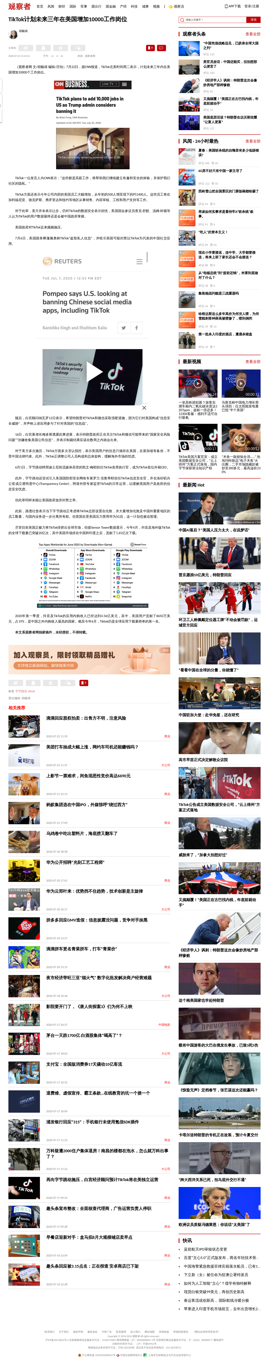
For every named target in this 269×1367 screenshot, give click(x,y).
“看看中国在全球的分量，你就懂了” (209, 670)
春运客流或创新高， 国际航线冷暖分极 (216, 1300)
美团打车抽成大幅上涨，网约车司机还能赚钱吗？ (92, 747)
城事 (145, 6)
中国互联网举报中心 (129, 1355)
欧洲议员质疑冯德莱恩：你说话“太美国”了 (214, 1224)
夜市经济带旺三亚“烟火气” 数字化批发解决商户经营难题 (99, 977)
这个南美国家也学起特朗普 (201, 1000)
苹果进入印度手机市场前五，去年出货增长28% (223, 1309)
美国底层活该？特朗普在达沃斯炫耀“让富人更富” (230, 119)
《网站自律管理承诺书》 (206, 1331)
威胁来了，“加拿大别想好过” (203, 855)
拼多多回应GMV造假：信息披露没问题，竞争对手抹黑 (97, 920)
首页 (40, 6)
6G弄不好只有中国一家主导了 (220, 171)
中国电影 (164, 1025)
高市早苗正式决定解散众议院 (203, 760)
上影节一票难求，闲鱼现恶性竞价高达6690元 (88, 775)
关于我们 (64, 1331)
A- (53, 56)
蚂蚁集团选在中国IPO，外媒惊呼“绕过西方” (87, 804)
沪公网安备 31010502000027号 (97, 1355)
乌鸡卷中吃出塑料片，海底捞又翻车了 (82, 833)
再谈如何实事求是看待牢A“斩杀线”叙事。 (225, 214)
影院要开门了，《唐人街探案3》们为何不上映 (89, 1006)
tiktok (31, 691)
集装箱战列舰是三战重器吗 (218, 293)
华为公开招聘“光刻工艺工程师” (75, 862)
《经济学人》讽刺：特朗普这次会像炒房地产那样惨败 (230, 82)
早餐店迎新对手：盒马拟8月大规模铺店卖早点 (89, 1237)
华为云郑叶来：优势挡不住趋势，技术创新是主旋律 (94, 891)
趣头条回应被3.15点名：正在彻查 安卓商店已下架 (92, 1266)
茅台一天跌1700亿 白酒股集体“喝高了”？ (84, 1035)
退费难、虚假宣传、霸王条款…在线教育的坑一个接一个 (98, 1093)
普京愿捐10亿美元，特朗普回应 (205, 575)
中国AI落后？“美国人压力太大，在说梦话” (214, 530)
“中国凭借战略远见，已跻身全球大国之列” (230, 45)
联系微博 (121, 1331)
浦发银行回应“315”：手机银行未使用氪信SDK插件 (92, 1121)
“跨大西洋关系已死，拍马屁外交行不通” (212, 1180)
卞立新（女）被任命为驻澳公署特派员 (216, 1274)
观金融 (111, 6)
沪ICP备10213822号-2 (57, 1340)
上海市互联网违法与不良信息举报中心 (167, 1355)
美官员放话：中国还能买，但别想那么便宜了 (230, 64)
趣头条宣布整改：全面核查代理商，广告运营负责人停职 (98, 1208)
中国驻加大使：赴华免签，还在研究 (209, 715)
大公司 (165, 765)
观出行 (96, 6)
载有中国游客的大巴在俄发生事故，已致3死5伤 (218, 1045)
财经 (61, 6)
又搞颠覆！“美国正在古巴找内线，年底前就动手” (230, 101)
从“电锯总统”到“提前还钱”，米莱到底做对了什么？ (228, 275)
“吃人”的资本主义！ (213, 232)
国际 (73, 6)
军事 (83, 6)
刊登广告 (107, 1331)
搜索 (254, 19)
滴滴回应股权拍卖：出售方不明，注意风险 (86, 718)
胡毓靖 (23, 31)
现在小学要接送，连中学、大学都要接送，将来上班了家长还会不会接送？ (227, 255)
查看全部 (253, 34)
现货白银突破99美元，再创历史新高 (214, 1292)
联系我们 (50, 1331)
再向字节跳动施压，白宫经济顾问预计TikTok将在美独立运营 (102, 1179)
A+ (62, 56)
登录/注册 (251, 6)
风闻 (50, 6)
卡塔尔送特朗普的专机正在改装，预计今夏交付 (218, 1135)
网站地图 (150, 1331)
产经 (123, 6)
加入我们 (135, 1331)
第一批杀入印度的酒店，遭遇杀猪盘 (225, 334)
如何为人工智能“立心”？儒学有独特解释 (217, 1283)
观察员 (177, 6)
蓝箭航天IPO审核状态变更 (205, 1249)
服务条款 (92, 1331)
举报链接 (164, 1331)
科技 (134, 6)
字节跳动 (21, 691)
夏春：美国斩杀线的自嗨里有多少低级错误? (228, 152)
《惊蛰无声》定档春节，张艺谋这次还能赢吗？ (218, 1090)
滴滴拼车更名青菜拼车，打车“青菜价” (81, 948)
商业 (167, 736)
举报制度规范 (180, 1331)
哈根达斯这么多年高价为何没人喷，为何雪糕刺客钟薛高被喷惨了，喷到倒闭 (228, 316)
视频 (156, 6)
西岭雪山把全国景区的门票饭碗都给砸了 (228, 191)
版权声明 (78, 1331)
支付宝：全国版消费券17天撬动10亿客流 (84, 1064)
